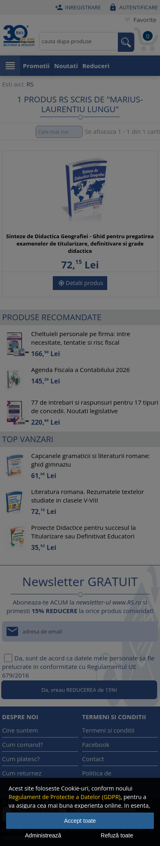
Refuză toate (117, 835)
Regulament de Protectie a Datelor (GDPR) (64, 797)
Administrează (43, 835)
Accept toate (80, 820)
